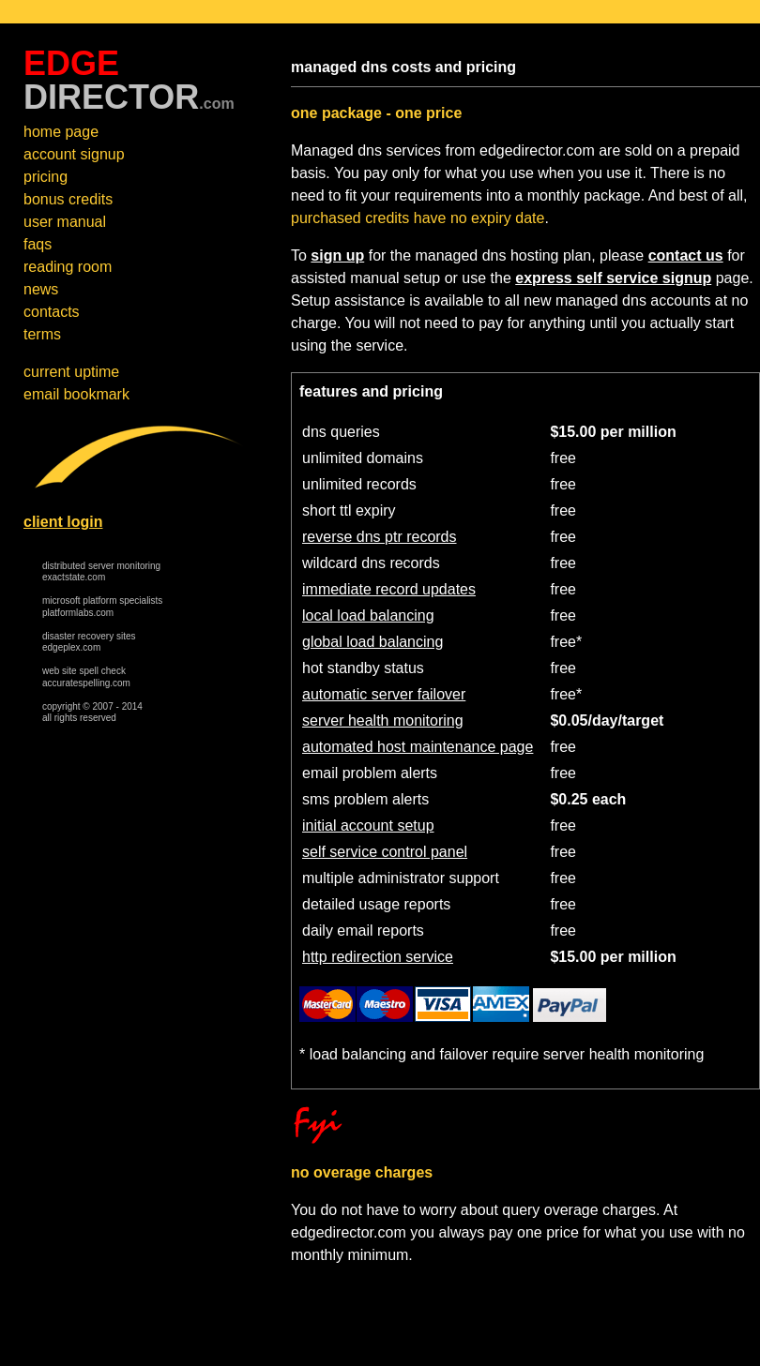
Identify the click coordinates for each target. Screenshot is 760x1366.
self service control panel (384, 852)
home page (61, 132)
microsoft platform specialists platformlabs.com (102, 606)
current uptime (71, 372)
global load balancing (372, 642)
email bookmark (76, 394)
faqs (37, 244)
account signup (74, 154)
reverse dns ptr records (379, 537)
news (40, 289)
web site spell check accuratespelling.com (86, 677)
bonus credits (68, 199)
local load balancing (368, 615)
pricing (45, 177)
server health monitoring (383, 720)
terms (42, 334)
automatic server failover (383, 694)
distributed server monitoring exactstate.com (101, 572)
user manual (64, 222)
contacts (51, 312)
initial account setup (368, 825)
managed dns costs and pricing (403, 67)
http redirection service (377, 957)
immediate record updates (389, 589)
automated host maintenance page (417, 747)
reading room (67, 267)
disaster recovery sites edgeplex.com (88, 642)
